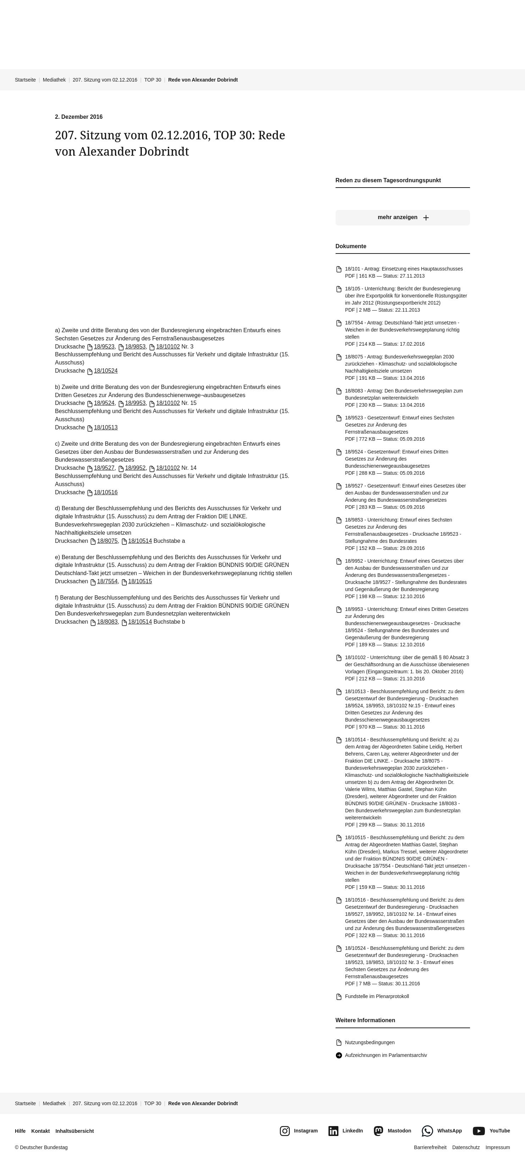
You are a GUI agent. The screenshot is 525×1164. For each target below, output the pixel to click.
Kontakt (40, 1131)
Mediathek (54, 80)
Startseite (25, 80)
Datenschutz (466, 1147)
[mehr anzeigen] (403, 217)
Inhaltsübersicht (74, 1131)
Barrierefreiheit (430, 1147)
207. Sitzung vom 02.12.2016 (105, 80)
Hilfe (20, 1131)
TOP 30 (152, 80)
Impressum (498, 1147)
